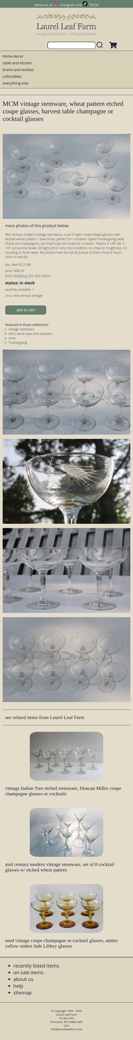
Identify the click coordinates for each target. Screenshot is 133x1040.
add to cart (25, 310)
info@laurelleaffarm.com (66, 1029)
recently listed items (36, 965)
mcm (12, 338)
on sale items (28, 972)
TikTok (94, 5)
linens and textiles (18, 69)
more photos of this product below (37, 225)
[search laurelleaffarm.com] (101, 45)
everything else (15, 83)
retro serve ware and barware (30, 333)
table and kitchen (17, 62)
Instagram (67, 5)
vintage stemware (21, 329)
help (18, 985)
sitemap (22, 992)
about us (23, 979)
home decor (13, 56)
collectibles (12, 76)
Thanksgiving (18, 342)
